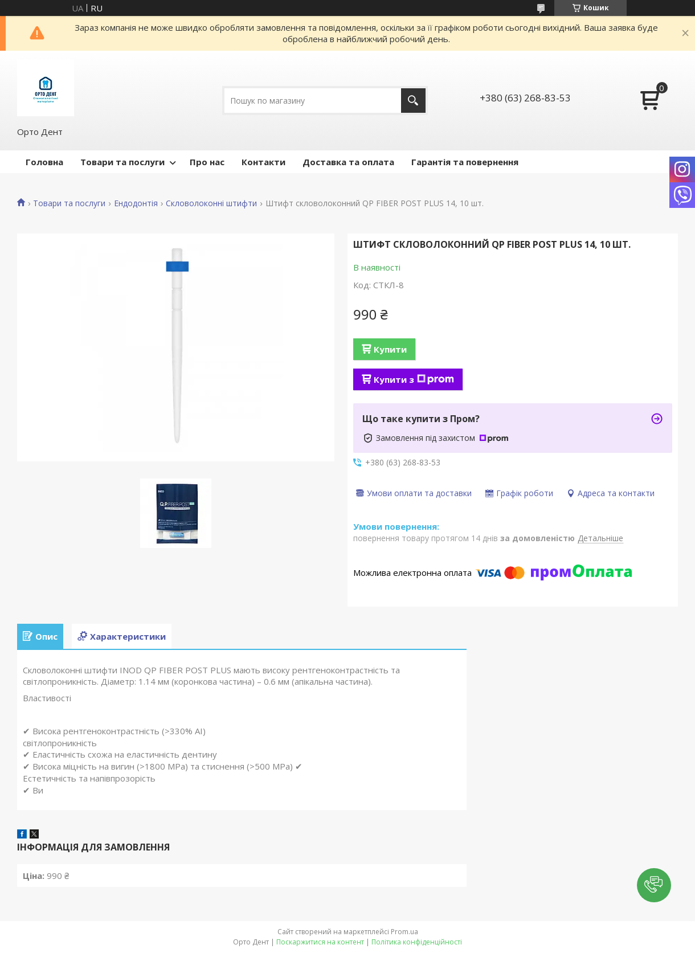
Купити (390, 349)
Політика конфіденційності (416, 942)
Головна (44, 161)
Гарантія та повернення (464, 161)
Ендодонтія (136, 203)
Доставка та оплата (348, 161)
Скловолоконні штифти (211, 203)
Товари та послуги (122, 161)
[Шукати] (413, 100)
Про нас (207, 161)
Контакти (263, 161)
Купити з (414, 379)
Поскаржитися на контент (320, 942)
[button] (654, 885)
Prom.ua (404, 931)
